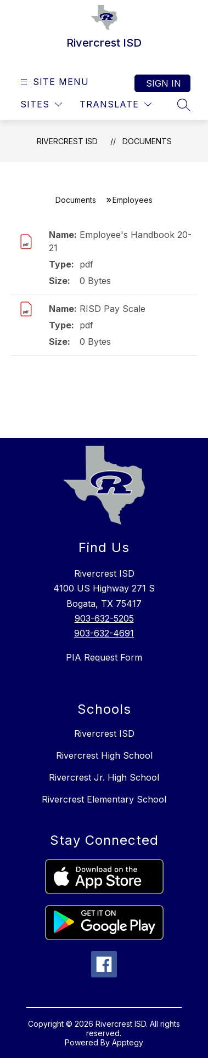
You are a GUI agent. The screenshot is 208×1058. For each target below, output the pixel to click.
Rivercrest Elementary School (104, 799)
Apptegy (127, 1042)
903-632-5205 (104, 618)
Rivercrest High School (104, 755)
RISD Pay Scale (112, 308)
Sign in (163, 83)
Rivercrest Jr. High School (104, 777)
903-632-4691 (104, 633)
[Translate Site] (115, 104)
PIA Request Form (104, 657)
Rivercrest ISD (67, 141)
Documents (147, 141)
